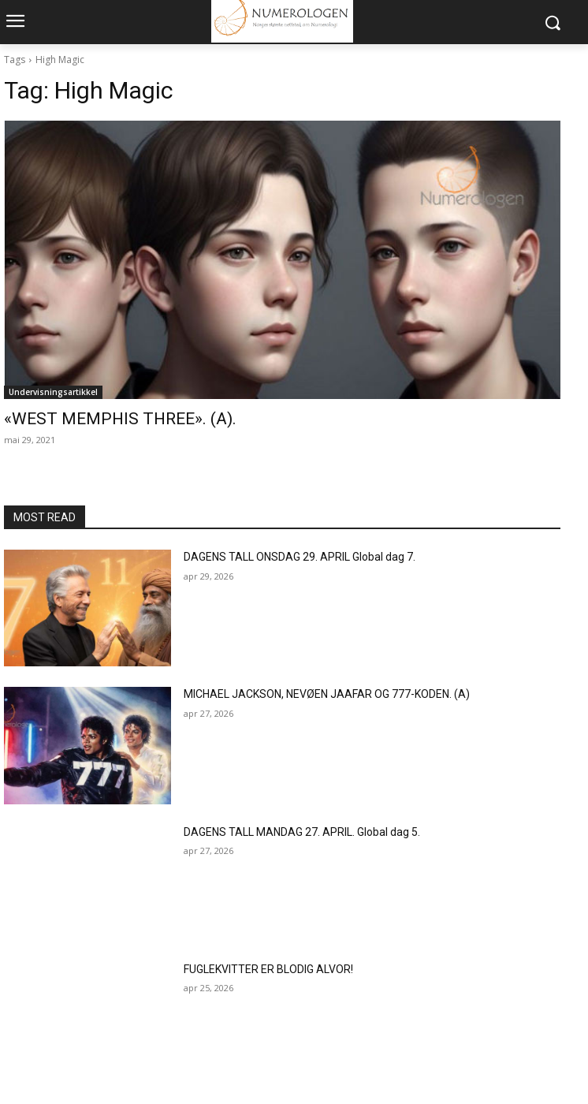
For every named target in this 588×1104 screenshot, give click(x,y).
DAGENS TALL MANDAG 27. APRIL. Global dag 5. (302, 832)
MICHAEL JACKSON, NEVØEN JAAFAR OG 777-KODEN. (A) (327, 694)
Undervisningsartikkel (53, 391)
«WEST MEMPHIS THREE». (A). (120, 418)
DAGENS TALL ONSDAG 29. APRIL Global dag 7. (299, 556)
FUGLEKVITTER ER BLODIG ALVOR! (268, 969)
